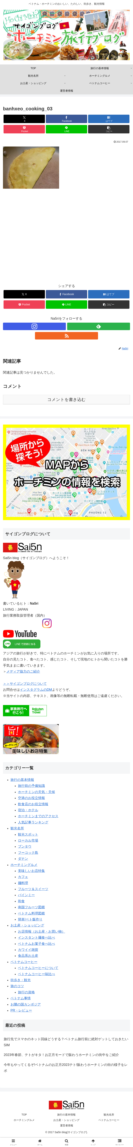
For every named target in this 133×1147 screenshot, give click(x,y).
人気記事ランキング (33, 822)
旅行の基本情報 (22, 780)
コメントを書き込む (66, 399)
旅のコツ (17, 986)
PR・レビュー (21, 1010)
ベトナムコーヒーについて (38, 968)
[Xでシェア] (24, 119)
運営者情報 (66, 1125)
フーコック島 (28, 853)
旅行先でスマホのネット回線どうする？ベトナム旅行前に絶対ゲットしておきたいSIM (66, 1042)
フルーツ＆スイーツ (33, 889)
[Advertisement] (66, 239)
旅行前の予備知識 (31, 786)
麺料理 (23, 883)
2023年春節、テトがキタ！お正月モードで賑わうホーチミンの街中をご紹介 (61, 1055)
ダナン (23, 859)
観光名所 (17, 828)
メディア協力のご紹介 (23, 671)
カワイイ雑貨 (28, 950)
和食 (21, 901)
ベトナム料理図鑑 (31, 913)
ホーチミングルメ (23, 865)
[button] (108, 129)
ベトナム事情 (20, 998)
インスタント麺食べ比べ (36, 937)
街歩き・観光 (20, 980)
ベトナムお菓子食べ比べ (36, 944)
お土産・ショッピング (27, 925)
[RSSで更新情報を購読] (66, 335)
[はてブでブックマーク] (108, 119)
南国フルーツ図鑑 (31, 907)
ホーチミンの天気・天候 (36, 792)
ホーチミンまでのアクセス (38, 816)
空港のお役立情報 (31, 798)
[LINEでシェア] (66, 129)
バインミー (26, 895)
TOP (24, 1114)
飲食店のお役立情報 (33, 804)
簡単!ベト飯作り (30, 919)
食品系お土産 (28, 956)
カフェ (23, 877)
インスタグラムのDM (36, 690)
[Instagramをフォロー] (34, 326)
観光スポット (28, 834)
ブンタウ (24, 846)
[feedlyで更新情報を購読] (98, 326)
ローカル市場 (28, 840)
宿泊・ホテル (28, 810)
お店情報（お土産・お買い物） (41, 931)
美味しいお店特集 (31, 871)
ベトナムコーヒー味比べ (36, 974)
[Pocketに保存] (24, 129)
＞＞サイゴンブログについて (25, 684)
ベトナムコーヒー (23, 962)
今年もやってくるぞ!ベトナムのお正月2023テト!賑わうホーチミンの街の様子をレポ (66, 1068)
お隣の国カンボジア (25, 1004)
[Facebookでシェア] (66, 119)
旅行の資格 (26, 992)
